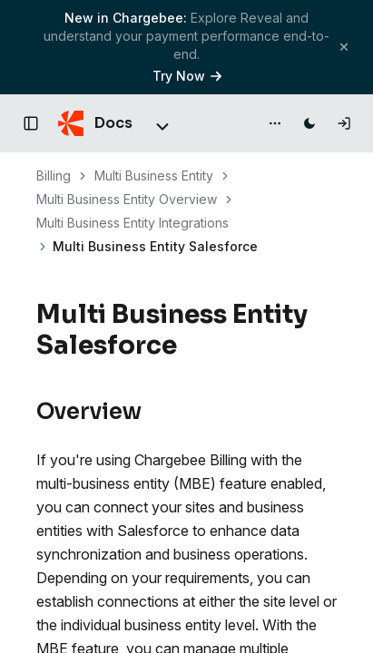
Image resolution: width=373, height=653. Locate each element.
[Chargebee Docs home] (95, 123)
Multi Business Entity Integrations (132, 222)
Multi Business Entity (153, 175)
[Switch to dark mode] (309, 123)
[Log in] (343, 123)
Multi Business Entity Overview (126, 199)
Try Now (186, 75)
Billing (53, 175)
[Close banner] (343, 47)
